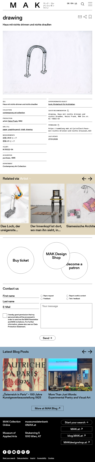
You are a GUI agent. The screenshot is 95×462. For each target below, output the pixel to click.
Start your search (76, 422)
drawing (29, 129)
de (68, 3)
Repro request (48, 296)
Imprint (32, 458)
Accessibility (41, 458)
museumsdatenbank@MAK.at (36, 423)
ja (76, 3)
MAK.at (77, 429)
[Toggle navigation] (90, 4)
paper (5, 129)
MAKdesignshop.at (77, 442)
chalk (23, 129)
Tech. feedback (74, 298)
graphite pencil (14, 129)
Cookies (51, 458)
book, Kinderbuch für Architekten (61, 104)
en (72, 3)
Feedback (46, 298)
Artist (24, 178)
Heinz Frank (13, 121)
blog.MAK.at (77, 436)
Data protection (22, 458)
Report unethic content (77, 296)
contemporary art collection (14, 113)
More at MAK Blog (47, 408)
